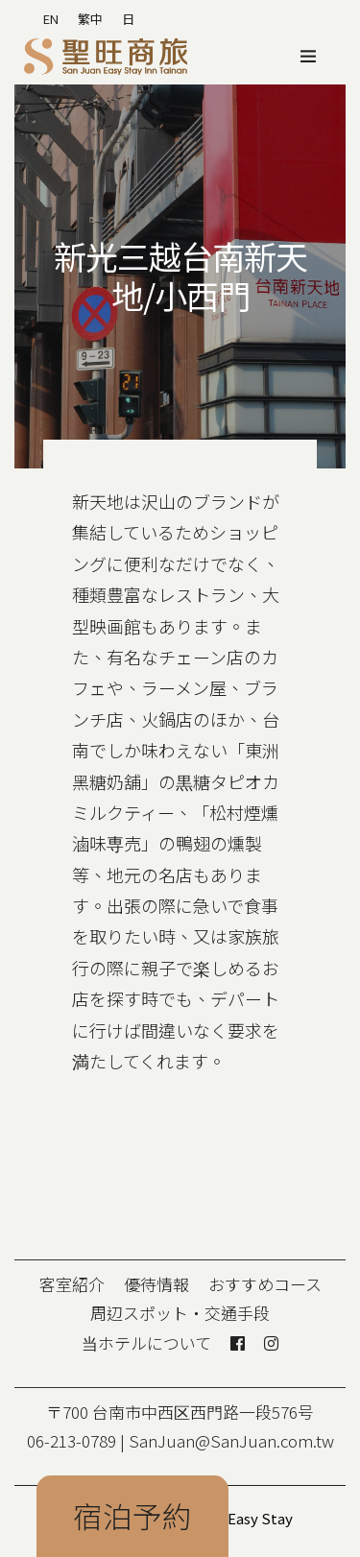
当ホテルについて (146, 1342)
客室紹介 (72, 1284)
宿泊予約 (132, 1516)
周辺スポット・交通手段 (180, 1313)
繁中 (90, 19)
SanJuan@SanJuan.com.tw (231, 1440)
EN (51, 19)
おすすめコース (265, 1284)
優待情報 (156, 1284)
